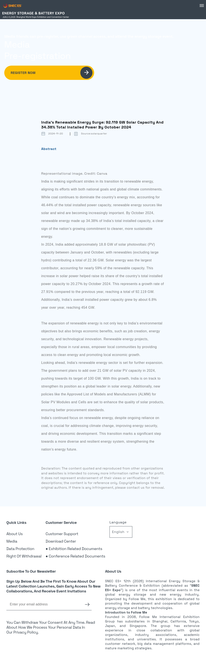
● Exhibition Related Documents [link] (74, 548)
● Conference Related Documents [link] (75, 556)
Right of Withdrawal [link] (24, 556)
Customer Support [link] (62, 533)
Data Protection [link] (20, 548)
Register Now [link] (51, 73)
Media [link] (11, 541)
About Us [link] (14, 533)
